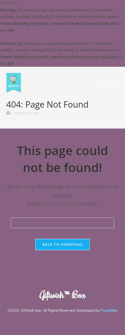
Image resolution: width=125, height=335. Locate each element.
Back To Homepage (62, 244)
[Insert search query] (62, 223)
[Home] (8, 113)
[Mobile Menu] (109, 83)
